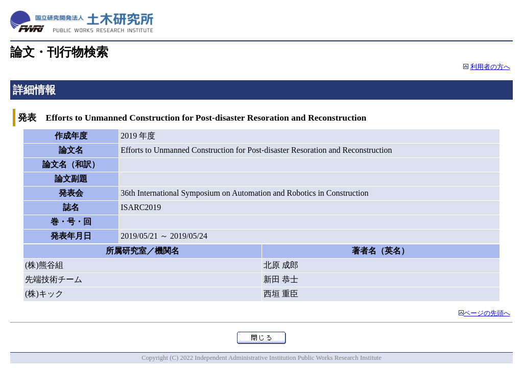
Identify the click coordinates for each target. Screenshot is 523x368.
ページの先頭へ (487, 313)
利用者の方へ (490, 67)
